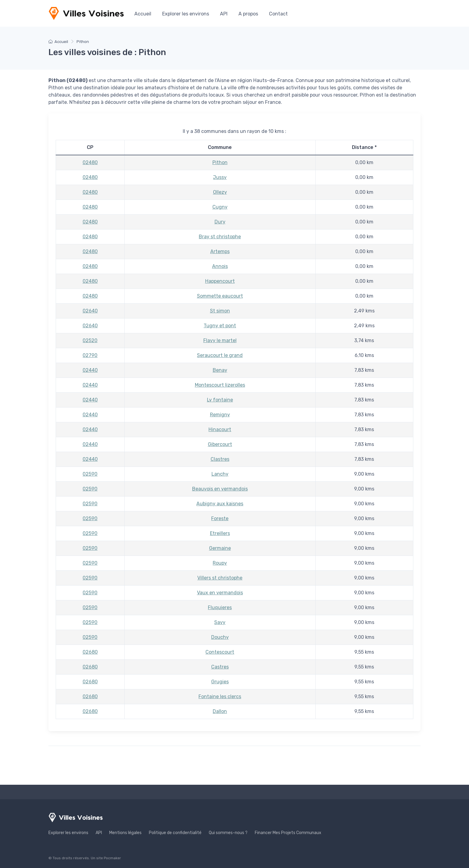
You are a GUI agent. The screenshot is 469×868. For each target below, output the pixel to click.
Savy (219, 622)
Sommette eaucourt (220, 296)
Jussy (220, 177)
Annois (220, 266)
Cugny (220, 207)
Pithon (220, 162)
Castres (220, 667)
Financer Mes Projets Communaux (288, 832)
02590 (90, 474)
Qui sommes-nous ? (228, 832)
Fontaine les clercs (219, 696)
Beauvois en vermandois (220, 489)
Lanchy (220, 474)
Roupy (220, 563)
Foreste (219, 518)
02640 (90, 311)
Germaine (220, 548)
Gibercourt (220, 444)
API (224, 14)
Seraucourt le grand (220, 355)
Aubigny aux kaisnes (219, 504)
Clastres (220, 459)
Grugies (220, 682)
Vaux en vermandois (220, 593)
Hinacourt (219, 429)
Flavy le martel (220, 340)
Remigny (220, 414)
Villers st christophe (219, 578)
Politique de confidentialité (175, 832)
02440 (90, 370)
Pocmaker (112, 858)
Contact (278, 14)
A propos (248, 14)
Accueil (142, 14)
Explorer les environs (185, 14)
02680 (90, 652)
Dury (220, 222)
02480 (90, 162)
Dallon (220, 711)
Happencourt (220, 281)
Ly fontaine (220, 400)
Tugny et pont (220, 325)
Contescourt (219, 652)
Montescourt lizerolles (220, 385)
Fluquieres (220, 607)
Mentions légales (125, 832)
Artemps (220, 251)
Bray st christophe (220, 236)
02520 (90, 340)
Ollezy (220, 192)
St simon (220, 311)
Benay (220, 370)
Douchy (220, 637)
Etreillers (220, 533)
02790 (90, 355)
